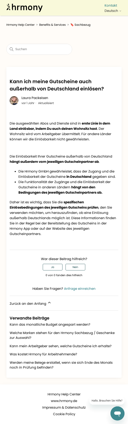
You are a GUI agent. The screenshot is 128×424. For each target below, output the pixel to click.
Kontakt (111, 5)
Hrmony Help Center (20, 25)
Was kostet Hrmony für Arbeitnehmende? (43, 354)
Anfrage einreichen (80, 288)
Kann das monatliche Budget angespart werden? (50, 324)
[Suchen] (39, 49)
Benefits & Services (52, 25)
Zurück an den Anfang (31, 303)
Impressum (51, 407)
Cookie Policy (64, 414)
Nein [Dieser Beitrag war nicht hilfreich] (75, 267)
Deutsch (113, 11)
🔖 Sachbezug (80, 25)
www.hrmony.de (64, 400)
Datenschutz (75, 407)
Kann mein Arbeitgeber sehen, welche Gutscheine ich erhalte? (61, 346)
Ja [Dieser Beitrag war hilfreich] (52, 267)
